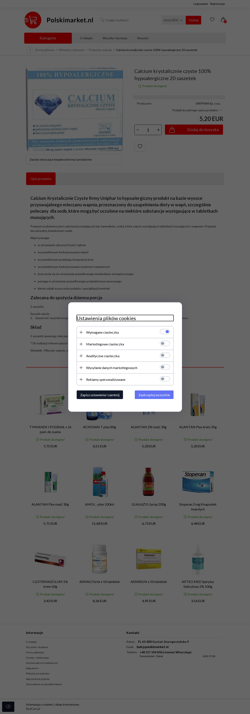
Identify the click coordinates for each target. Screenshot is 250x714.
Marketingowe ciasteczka (105, 344)
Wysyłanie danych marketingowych (111, 368)
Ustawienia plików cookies (106, 318)
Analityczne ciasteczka (102, 356)
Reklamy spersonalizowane (105, 379)
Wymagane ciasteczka (102, 332)
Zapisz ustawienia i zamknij (99, 395)
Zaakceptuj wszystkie (154, 395)
